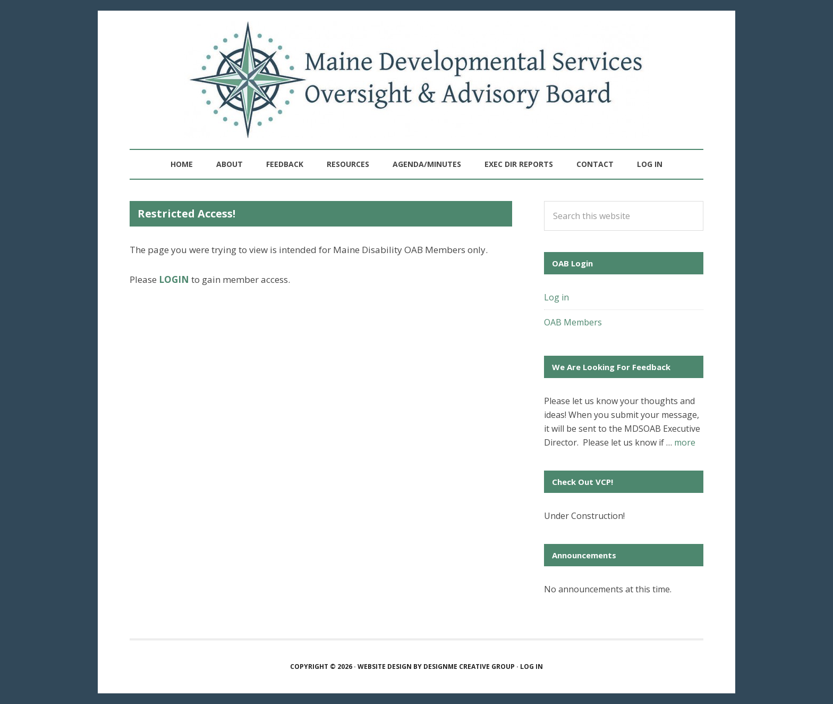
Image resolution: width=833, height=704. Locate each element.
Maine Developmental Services (416, 79)
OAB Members (573, 322)
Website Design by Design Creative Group (436, 666)
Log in (649, 164)
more (684, 442)
